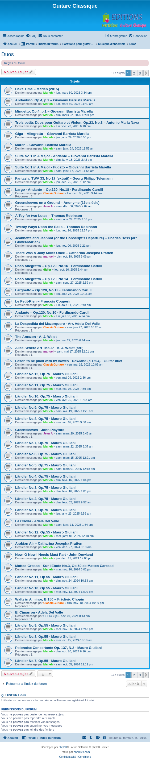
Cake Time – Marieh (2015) (37, 89)
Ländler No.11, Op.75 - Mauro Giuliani (46, 385)
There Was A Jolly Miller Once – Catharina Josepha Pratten (64, 253)
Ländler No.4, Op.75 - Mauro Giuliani (45, 476)
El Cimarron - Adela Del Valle (39, 612)
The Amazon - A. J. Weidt (36, 337)
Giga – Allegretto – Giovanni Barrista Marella (52, 134)
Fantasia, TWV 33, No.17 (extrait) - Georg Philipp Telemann (63, 178)
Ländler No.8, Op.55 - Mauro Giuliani (45, 637)
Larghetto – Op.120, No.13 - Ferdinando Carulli (54, 290)
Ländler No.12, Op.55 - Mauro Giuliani (46, 532)
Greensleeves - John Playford (39, 430)
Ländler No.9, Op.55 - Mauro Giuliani (45, 625)
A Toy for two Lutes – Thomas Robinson (48, 216)
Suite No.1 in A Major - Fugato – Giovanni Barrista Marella (63, 167)
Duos (7, 54)
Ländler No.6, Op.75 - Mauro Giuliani (45, 454)
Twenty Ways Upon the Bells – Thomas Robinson (56, 227)
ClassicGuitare (53, 193)
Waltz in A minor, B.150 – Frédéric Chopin (49, 599)
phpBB (63, 747)
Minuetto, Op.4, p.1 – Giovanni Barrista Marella (54, 111)
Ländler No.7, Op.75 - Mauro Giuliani (45, 443)
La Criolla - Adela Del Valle (37, 521)
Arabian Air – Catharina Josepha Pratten (48, 543)
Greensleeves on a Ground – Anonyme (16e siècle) (57, 203)
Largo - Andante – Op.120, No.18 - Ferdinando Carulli (59, 190)
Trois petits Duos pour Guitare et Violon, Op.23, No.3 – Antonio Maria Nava (77, 123)
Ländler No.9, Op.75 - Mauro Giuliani (45, 407)
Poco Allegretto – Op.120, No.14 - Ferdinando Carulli (58, 279)
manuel (48, 256)
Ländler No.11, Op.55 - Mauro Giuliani (46, 577)
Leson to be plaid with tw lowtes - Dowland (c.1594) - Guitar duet (68, 361)
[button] (146, 73)
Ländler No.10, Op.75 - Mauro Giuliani (46, 396)
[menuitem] (31, 36)
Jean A (48, 206)
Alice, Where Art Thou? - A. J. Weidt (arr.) (49, 348)
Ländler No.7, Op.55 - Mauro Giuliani (45, 661)
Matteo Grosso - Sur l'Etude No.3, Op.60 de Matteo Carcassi (64, 566)
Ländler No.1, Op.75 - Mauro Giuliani (45, 510)
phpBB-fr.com (82, 752)
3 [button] (140, 73)
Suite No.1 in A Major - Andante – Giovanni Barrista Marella (64, 156)
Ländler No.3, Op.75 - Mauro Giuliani (45, 488)
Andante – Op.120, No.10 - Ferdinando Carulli (52, 312)
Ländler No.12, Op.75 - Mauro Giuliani (46, 374)
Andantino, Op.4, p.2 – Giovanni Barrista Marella (55, 100)
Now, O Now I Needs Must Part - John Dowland (54, 555)
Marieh (48, 92)
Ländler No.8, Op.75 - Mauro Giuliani (45, 419)
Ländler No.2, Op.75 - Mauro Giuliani (45, 499)
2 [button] (134, 73)
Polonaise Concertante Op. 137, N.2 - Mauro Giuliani (58, 648)
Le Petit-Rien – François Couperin (43, 301)
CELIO (47, 616)
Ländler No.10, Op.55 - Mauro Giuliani (46, 588)
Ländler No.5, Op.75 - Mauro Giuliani (45, 465)
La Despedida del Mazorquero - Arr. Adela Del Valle (57, 324)
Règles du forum (15, 63)
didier (47, 269)
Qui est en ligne (14, 695)
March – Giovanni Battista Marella (43, 145)
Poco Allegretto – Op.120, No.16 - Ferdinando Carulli (58, 266)
